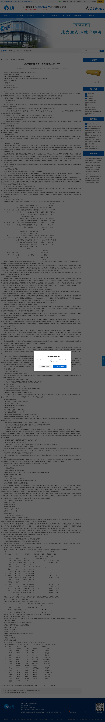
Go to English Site (59, 366)
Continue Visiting (45, 366)
